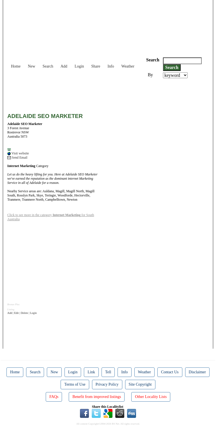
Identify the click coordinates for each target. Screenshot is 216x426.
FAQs (53, 397)
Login (79, 66)
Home (15, 66)
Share (95, 66)
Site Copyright (140, 384)
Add (64, 66)
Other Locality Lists (151, 397)
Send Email (17, 157)
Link (91, 372)
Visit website (18, 153)
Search (48, 66)
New (31, 66)
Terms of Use (74, 384)
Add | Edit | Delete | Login (22, 312)
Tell (108, 372)
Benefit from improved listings (96, 397)
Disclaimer (197, 372)
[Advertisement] (109, 93)
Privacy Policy (107, 384)
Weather (127, 66)
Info (110, 66)
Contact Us (170, 372)
